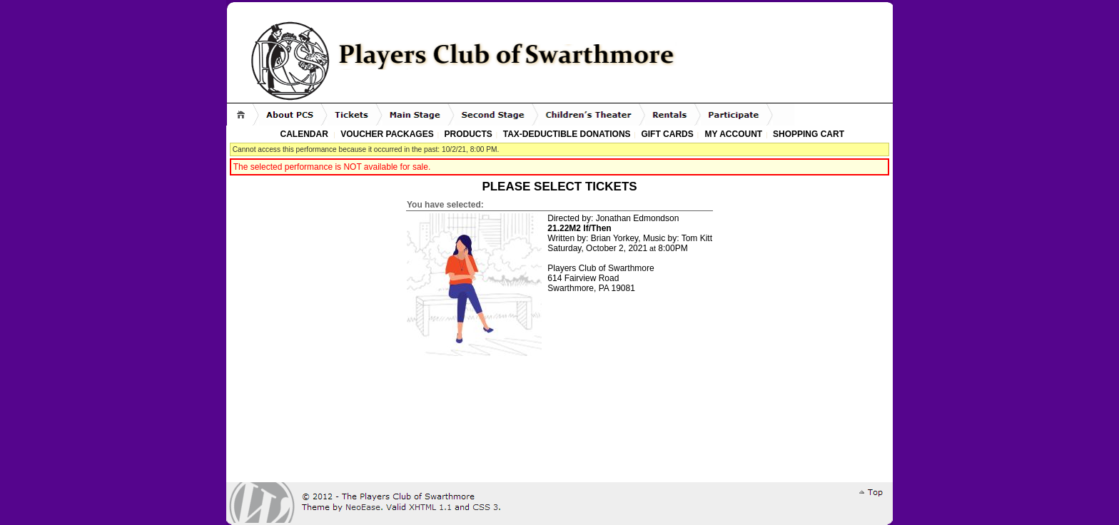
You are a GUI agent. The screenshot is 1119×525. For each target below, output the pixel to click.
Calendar (304, 134)
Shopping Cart (808, 134)
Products (468, 134)
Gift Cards (667, 134)
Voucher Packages (386, 134)
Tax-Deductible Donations (567, 134)
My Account (732, 134)
